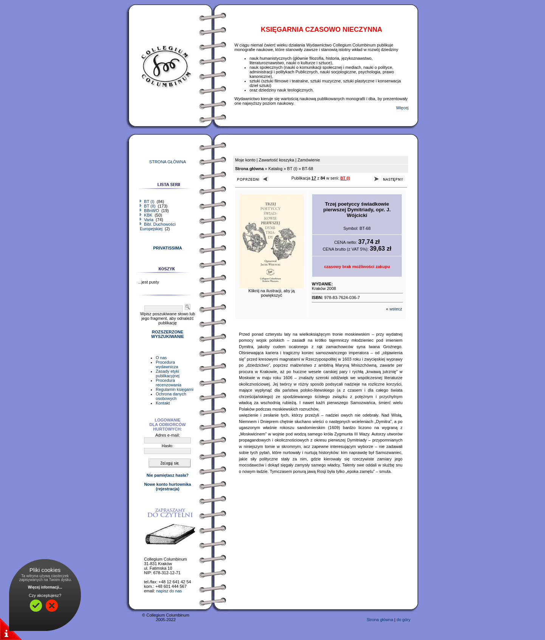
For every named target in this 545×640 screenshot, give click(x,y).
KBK (146, 215)
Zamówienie (308, 160)
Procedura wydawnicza (167, 364)
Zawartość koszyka (276, 160)
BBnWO (150, 210)
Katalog (275, 168)
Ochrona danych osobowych (171, 396)
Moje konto (245, 160)
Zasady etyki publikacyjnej (168, 373)
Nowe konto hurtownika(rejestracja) (167, 486)
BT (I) (147, 201)
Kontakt (163, 403)
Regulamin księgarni (175, 389)
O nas (161, 357)
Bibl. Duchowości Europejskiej (158, 226)
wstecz (395, 309)
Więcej (402, 107)
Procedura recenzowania (168, 382)
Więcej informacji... (45, 587)
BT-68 (307, 168)
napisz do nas (169, 591)
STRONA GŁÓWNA (167, 162)
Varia (147, 219)
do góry (403, 619)
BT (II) (148, 206)
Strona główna (380, 619)
